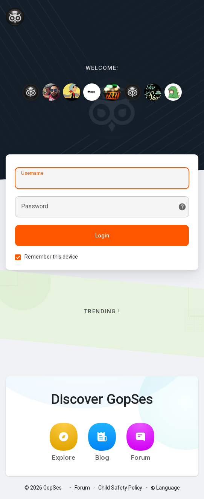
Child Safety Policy (120, 488)
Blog (102, 442)
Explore (64, 442)
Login (102, 236)
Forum (140, 442)
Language (165, 488)
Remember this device (51, 257)
